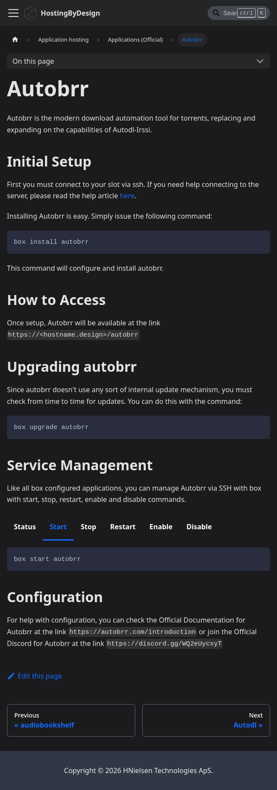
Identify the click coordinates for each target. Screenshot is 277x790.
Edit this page (34, 676)
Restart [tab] (123, 526)
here (127, 195)
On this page (33, 61)
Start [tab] (58, 526)
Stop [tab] (88, 526)
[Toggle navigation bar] (13, 13)
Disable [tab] (199, 526)
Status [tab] (25, 526)
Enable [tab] (161, 526)
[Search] (239, 13)
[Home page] (15, 39)
